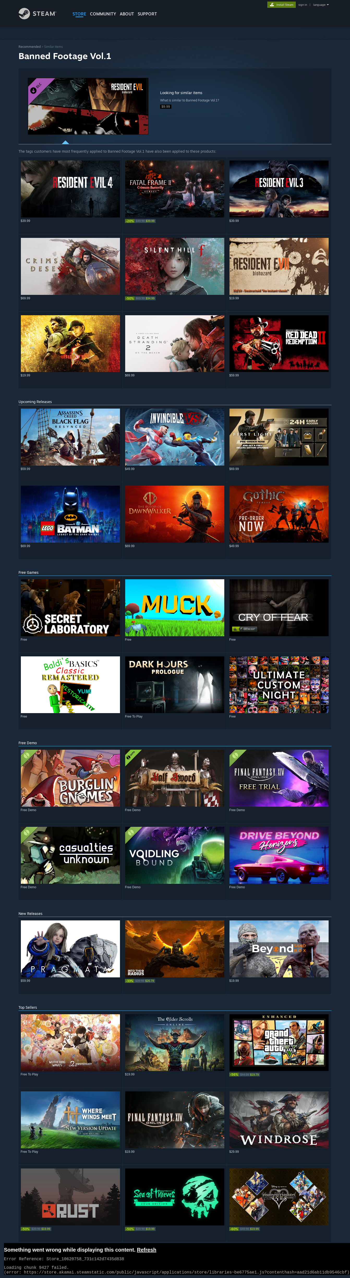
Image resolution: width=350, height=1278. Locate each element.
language (319, 5)
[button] (88, 106)
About (127, 13)
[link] (175, 221)
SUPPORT (147, 13)
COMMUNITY (103, 13)
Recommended (30, 47)
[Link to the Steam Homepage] (41, 18)
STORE (79, 13)
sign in (302, 5)
